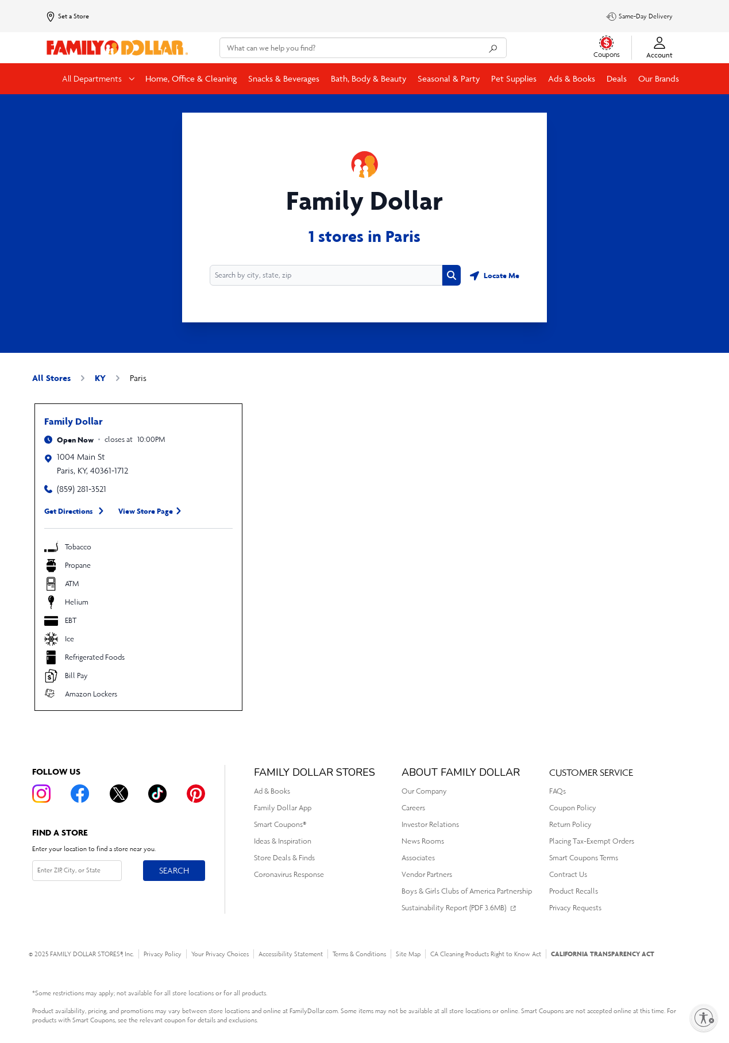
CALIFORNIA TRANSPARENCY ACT (602, 953)
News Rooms (423, 841)
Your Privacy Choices (220, 954)
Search (174, 870)
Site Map (408, 954)
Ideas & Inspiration (282, 841)
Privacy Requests (575, 908)
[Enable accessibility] (704, 1018)
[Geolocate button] (494, 275)
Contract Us (568, 874)
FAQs (557, 791)
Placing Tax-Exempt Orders (591, 841)
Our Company (424, 791)
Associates (418, 858)
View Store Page (145, 511)
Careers (413, 808)
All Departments (93, 78)
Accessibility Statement (291, 954)
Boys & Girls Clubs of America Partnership (467, 891)
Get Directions (68, 511)
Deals (617, 78)
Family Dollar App (282, 808)
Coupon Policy (572, 808)
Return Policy (570, 824)
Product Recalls (573, 891)
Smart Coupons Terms (583, 858)
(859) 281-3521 (81, 488)
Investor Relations (430, 824)
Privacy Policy (163, 954)
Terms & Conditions (359, 954)
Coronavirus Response (289, 874)
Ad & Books (272, 791)
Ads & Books (571, 78)
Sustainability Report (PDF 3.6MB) (454, 908)
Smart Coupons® (280, 824)
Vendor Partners (427, 874)
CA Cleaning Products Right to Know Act (485, 954)
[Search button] (451, 275)
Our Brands (658, 78)
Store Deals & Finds (284, 858)
